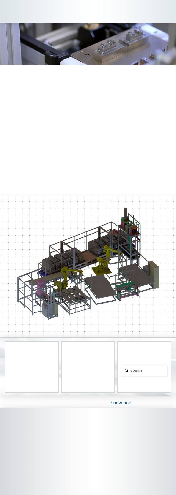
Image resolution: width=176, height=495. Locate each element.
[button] (167, 11)
